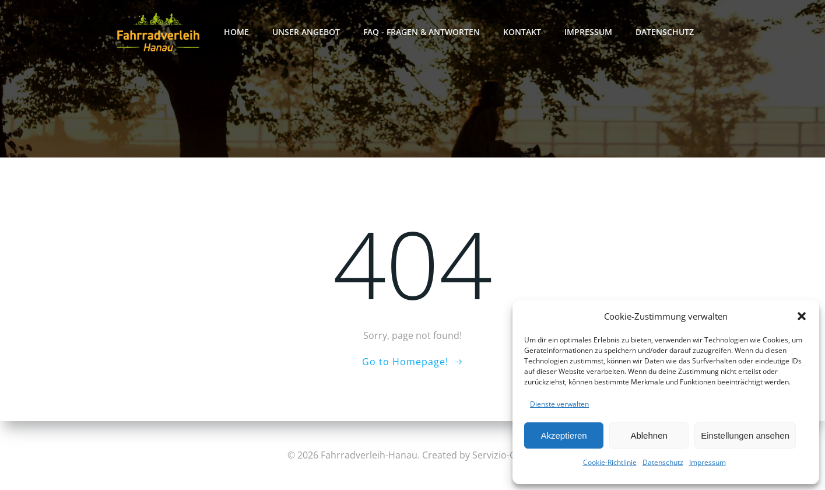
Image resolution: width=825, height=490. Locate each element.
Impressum (707, 462)
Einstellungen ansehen (745, 435)
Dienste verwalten (559, 404)
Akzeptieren (563, 435)
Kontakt (522, 31)
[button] (802, 316)
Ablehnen (648, 435)
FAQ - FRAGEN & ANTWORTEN (421, 31)
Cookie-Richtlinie (610, 462)
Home (236, 31)
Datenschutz (663, 462)
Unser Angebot (306, 31)
